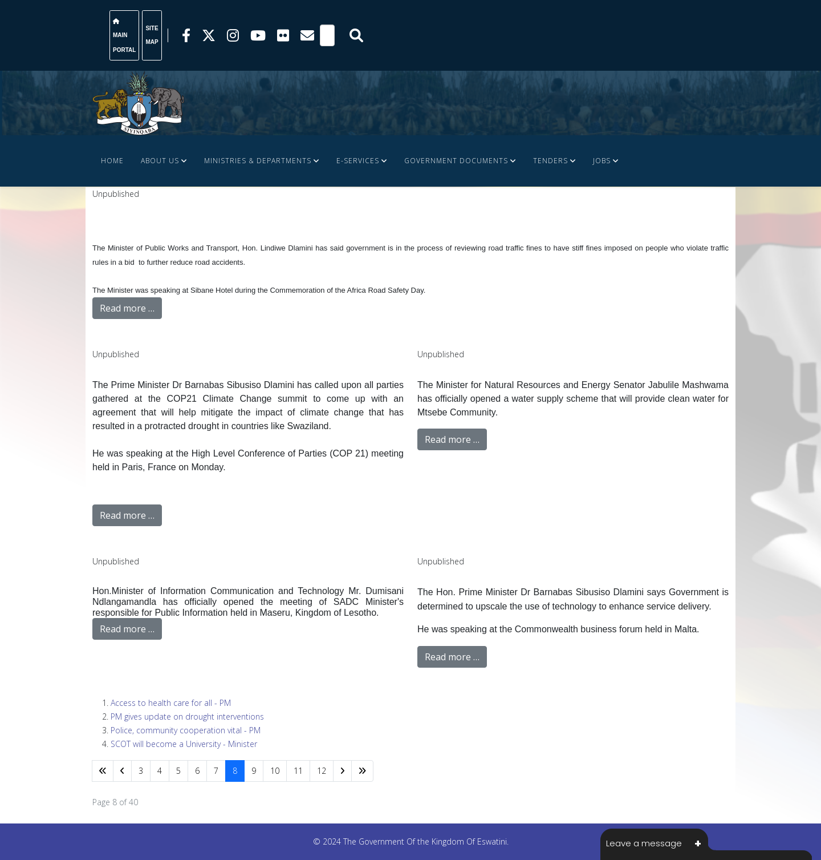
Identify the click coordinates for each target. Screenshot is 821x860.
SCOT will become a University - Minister (184, 743)
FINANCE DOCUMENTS (142, 212)
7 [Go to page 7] (216, 770)
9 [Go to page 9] (253, 770)
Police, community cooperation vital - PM (186, 730)
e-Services (357, 160)
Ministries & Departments (257, 160)
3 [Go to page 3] (141, 770)
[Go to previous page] (122, 771)
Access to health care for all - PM (171, 702)
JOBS (602, 160)
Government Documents (456, 160)
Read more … (127, 308)
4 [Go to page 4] (159, 770)
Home (112, 160)
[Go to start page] (102, 771)
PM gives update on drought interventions (187, 716)
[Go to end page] (362, 771)
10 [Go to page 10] (274, 770)
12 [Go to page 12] (321, 770)
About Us (160, 160)
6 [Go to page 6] (197, 770)
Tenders (550, 160)
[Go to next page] (342, 771)
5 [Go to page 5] (178, 770)
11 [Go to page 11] (298, 770)
